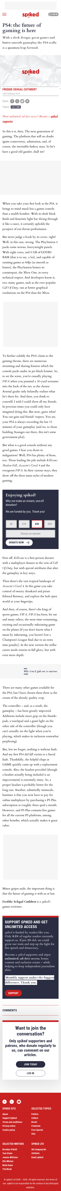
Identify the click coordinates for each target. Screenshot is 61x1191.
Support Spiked (9, 1118)
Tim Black (7, 1169)
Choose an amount (30, 533)
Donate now (16, 542)
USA (33, 1134)
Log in (53, 14)
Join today (30, 1064)
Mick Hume (7, 1165)
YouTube (19, 1102)
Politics (34, 1114)
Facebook (4, 1102)
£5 (11, 523)
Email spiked (37, 1157)
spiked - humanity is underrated (30, 15)
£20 (37, 523)
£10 (24, 523)
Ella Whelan (7, 1161)
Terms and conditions (12, 1122)
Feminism (35, 1126)
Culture (15, 107)
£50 (50, 523)
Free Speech (37, 1130)
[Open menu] (4, 14)
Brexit (34, 1122)
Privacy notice (8, 1126)
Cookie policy (8, 1130)
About (5, 1114)
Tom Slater (7, 1153)
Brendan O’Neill (9, 1149)
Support (13, 993)
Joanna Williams (10, 1157)
